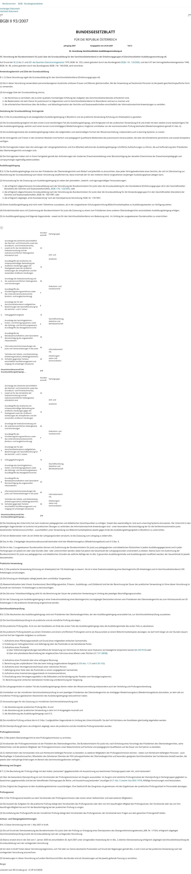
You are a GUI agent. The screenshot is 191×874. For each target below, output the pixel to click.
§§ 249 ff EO (140, 650)
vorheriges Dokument (10, 8)
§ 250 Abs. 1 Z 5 (84, 663)
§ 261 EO (100, 663)
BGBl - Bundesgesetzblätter (30, 3)
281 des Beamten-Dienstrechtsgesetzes (46, 62)
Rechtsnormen (9, 3)
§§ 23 (16, 62)
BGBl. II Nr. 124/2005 (60, 188)
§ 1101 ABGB (101, 653)
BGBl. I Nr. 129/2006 (130, 62)
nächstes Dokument (9, 11)
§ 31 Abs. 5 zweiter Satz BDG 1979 (126, 780)
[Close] (1, 227)
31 (23, 62)
